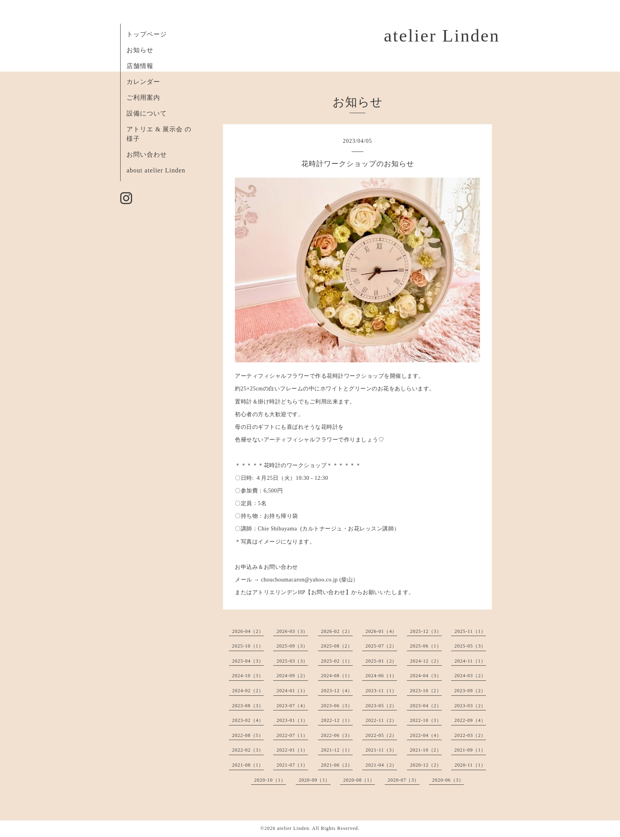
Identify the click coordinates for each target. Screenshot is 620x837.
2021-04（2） (381, 765)
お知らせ (140, 50)
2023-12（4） (337, 690)
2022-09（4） (470, 720)
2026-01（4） (381, 631)
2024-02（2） (248, 690)
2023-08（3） (248, 705)
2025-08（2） (337, 646)
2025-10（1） (248, 646)
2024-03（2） (470, 675)
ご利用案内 (143, 97)
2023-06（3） (337, 705)
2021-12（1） (337, 750)
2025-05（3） (470, 646)
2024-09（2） (292, 675)
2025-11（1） (470, 631)
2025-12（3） (426, 631)
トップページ (147, 34)
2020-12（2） (426, 765)
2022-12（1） (337, 720)
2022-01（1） (292, 750)
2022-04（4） (426, 735)
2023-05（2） (381, 705)
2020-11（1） (470, 765)
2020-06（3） (448, 780)
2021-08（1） (248, 765)
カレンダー (143, 81)
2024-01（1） (292, 690)
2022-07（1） (292, 735)
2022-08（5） (248, 735)
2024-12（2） (426, 661)
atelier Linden (442, 35)
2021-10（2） (426, 750)
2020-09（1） (315, 780)
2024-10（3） (248, 675)
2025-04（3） (248, 661)
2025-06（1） (426, 646)
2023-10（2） (426, 690)
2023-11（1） (381, 690)
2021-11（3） (381, 750)
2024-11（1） (470, 661)
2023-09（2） (470, 690)
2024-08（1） (337, 675)
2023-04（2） (426, 705)
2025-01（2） (381, 661)
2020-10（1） (270, 780)
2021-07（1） (292, 765)
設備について (147, 113)
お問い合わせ (147, 154)
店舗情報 (140, 65)
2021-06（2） (337, 765)
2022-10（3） (426, 720)
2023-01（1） (292, 720)
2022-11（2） (381, 720)
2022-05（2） (381, 735)
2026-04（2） (248, 631)
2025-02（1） (337, 661)
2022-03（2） (470, 735)
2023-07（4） (292, 705)
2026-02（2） (337, 631)
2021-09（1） (470, 750)
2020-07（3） (404, 780)
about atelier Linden (156, 170)
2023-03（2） (470, 705)
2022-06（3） (337, 735)
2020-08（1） (359, 780)
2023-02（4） (248, 720)
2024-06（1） (381, 675)
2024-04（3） (426, 675)
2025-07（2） (381, 646)
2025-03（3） (292, 661)
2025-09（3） (292, 646)
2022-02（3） (248, 750)
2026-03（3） (292, 631)
